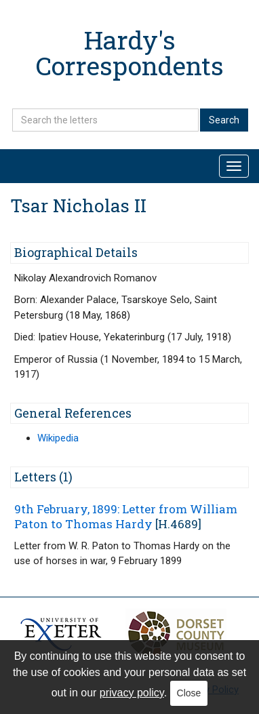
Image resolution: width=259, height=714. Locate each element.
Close (189, 693)
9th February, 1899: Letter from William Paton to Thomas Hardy (125, 516)
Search (224, 120)
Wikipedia (58, 438)
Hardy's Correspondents (130, 52)
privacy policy (132, 692)
